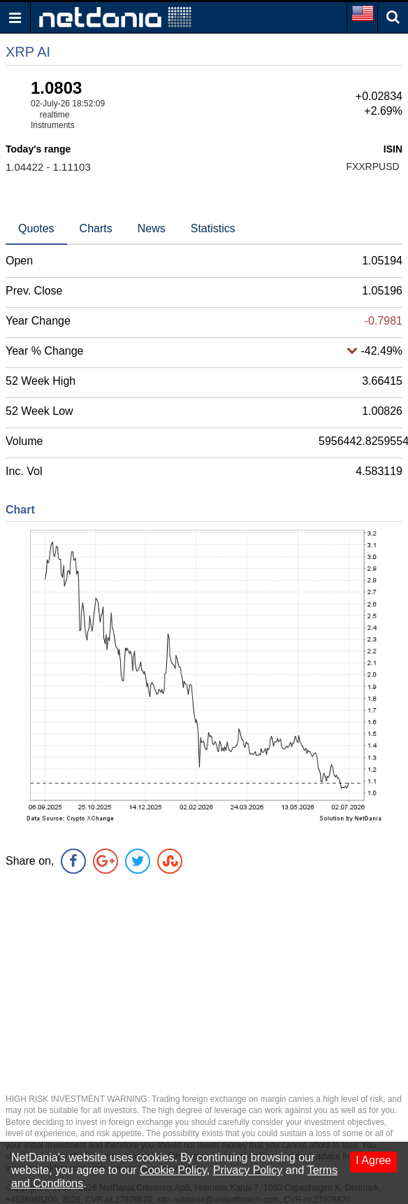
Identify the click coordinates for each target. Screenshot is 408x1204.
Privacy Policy (248, 1170)
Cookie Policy (173, 1170)
